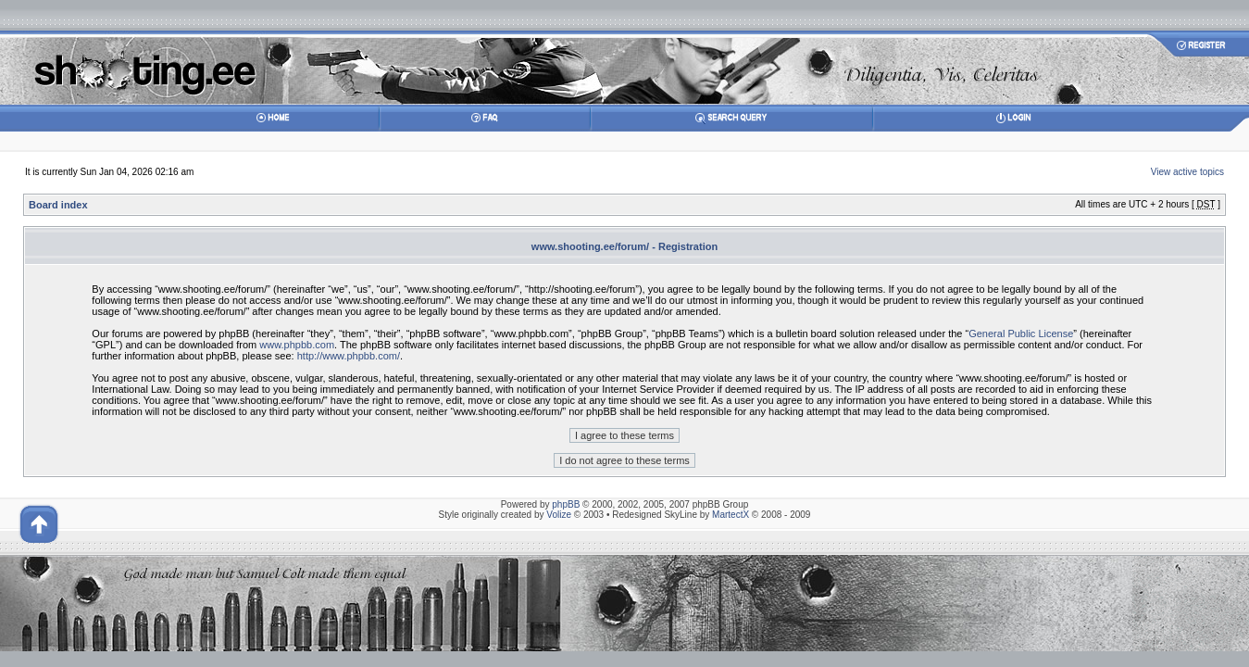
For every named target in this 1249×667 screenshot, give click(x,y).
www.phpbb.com (296, 344)
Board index (58, 204)
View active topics (1187, 172)
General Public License (1020, 333)
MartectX (730, 515)
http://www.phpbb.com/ (348, 355)
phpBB (566, 504)
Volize (558, 515)
